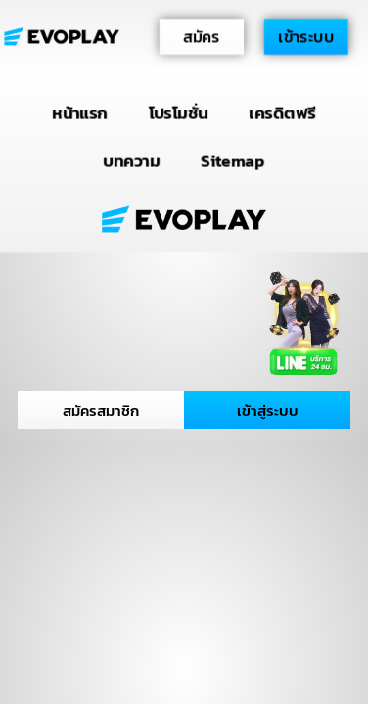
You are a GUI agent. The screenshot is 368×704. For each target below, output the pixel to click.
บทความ (132, 160)
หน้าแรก (80, 113)
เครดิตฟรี (283, 113)
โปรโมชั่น (178, 113)
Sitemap (232, 160)
